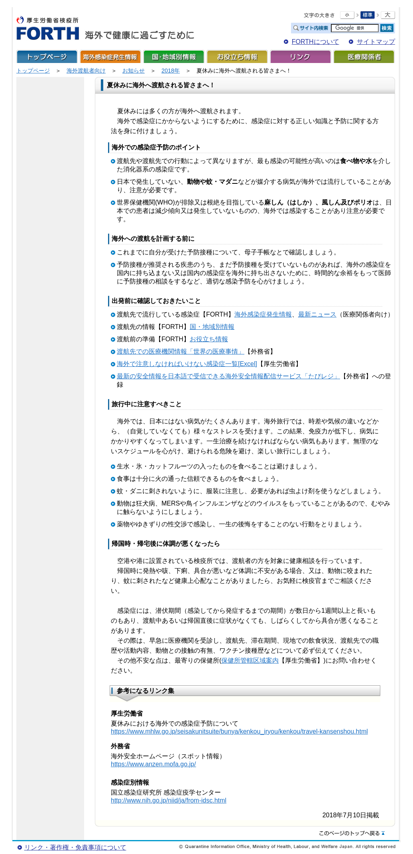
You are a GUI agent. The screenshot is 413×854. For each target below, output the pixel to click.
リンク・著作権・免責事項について (75, 847)
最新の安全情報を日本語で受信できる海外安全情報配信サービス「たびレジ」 (228, 376)
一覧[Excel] (241, 363)
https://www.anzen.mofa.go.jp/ (153, 764)
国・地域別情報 (174, 56)
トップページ (47, 56)
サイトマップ (376, 41)
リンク (300, 56)
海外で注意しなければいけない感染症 (171, 363)
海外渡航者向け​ (86, 70)
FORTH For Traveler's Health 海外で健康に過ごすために (105, 28)
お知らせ (133, 70)
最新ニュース (317, 314)
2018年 (170, 70)
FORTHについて (315, 41)
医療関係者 (364, 56)
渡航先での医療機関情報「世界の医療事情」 (180, 351)
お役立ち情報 (237, 56)
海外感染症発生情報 (110, 56)
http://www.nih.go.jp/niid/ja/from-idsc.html (168, 800)
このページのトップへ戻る (352, 833)
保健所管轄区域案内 (250, 660)
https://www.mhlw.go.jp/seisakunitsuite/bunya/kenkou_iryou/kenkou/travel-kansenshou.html (239, 731)
